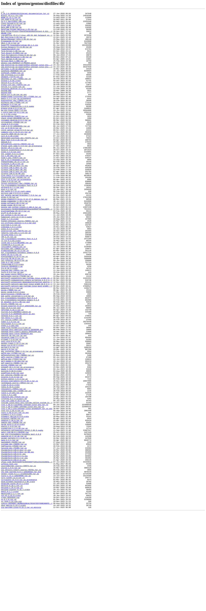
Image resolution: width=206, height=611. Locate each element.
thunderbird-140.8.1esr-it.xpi (16, 538)
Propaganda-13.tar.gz (11, 47)
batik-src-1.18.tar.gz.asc (14, 111)
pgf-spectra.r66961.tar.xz (14, 434)
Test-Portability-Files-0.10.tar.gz (18, 64)
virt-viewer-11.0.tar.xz (13, 571)
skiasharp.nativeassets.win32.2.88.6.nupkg (22, 514)
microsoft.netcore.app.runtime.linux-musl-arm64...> (26, 341)
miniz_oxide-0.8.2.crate (13, 348)
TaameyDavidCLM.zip (10, 57)
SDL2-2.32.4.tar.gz (10, 50)
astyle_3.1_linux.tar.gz (13, 102)
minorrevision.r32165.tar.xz (15, 351)
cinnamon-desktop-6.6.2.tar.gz (16, 142)
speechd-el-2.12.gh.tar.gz (14, 521)
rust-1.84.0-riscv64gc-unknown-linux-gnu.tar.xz (24, 483)
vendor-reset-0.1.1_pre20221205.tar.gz (20, 566)
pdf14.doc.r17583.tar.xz (13, 422)
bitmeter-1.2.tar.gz (10, 123)
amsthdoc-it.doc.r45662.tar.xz (16, 92)
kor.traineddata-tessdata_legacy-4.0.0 (20, 301)
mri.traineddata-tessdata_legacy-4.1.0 (20, 358)
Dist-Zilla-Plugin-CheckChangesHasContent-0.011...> (26, 35)
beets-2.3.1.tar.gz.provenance (16, 116)
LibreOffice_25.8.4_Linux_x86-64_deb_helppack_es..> (26, 40)
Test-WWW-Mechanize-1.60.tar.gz (16, 66)
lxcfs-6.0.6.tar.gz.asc (12, 325)
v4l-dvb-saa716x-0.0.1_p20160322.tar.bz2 (21, 564)
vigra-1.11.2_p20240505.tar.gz (16, 569)
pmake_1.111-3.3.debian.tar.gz (16, 441)
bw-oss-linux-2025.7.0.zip (14, 130)
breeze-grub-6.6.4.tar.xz (13, 128)
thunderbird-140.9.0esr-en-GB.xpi (17, 540)
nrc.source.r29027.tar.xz (13, 381)
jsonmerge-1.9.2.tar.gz (12, 291)
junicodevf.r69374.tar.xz (13, 294)
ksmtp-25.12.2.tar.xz (11, 303)
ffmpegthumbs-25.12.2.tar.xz (15, 192)
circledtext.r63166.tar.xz (14, 144)
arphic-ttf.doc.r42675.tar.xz (15, 99)
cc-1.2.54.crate (8, 135)
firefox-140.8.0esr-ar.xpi (14, 199)
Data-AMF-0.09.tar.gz (11, 31)
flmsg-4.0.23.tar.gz (10, 216)
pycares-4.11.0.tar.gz (12, 450)
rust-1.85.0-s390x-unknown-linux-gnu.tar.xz (22, 486)
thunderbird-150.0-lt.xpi (13, 550)
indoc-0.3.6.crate (10, 272)
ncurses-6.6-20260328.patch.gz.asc (18, 374)
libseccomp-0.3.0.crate (12, 315)
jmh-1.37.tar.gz (8, 282)
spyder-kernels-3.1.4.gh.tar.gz (16, 524)
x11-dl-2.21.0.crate (10, 592)
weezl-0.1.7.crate (10, 588)
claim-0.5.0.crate (10, 147)
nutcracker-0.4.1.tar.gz (13, 386)
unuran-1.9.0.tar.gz (10, 559)
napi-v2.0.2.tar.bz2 (10, 367)
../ (2, 12)
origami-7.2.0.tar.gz (11, 405)
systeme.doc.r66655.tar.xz (14, 531)
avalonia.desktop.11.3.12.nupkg (16, 104)
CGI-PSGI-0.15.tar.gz (11, 21)
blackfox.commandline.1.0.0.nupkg (17, 125)
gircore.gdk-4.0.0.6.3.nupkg (15, 230)
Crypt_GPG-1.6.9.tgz (10, 28)
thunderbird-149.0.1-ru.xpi (14, 545)
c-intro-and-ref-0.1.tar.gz (14, 133)
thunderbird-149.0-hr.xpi (13, 543)
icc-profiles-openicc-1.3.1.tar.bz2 (18, 265)
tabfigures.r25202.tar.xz (13, 533)
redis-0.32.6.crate (10, 462)
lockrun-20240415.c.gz (12, 317)
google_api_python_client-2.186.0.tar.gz (21, 246)
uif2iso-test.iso (9, 554)
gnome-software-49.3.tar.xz (14, 242)
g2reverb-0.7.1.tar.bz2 (12, 223)
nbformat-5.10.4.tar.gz (12, 370)
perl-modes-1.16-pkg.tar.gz (14, 431)
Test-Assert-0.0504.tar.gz (14, 61)
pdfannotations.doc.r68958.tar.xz (17, 424)
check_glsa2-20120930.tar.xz (15, 140)
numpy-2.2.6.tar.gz (10, 384)
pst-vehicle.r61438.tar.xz (14, 448)
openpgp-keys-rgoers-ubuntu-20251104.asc (21, 396)
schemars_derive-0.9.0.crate (15, 498)
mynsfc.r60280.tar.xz (11, 362)
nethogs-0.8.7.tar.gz (11, 377)
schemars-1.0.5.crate (11, 495)
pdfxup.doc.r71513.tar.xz (13, 429)
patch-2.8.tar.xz (9, 417)
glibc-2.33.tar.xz (10, 234)
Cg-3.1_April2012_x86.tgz (13, 24)
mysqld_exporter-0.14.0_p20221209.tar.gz (21, 365)
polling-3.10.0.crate (11, 443)
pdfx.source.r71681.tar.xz (14, 426)
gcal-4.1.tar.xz (8, 225)
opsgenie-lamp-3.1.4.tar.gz (14, 403)
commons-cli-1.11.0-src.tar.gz (16, 156)
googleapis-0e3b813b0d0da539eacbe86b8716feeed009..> (26, 249)
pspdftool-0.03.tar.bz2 (12, 445)
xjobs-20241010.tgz (10, 595)
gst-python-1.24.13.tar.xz (14, 256)
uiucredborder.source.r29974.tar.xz (18, 557)
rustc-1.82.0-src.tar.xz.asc (15, 493)
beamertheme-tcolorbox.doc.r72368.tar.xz (21, 114)
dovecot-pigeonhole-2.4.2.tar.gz (17, 178)
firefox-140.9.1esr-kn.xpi (14, 204)
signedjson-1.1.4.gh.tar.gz (14, 512)
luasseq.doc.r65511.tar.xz (14, 322)
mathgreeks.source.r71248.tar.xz (17, 329)
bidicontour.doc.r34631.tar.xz (16, 118)
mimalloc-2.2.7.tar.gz (12, 344)
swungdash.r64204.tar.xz (13, 528)
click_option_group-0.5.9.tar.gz (17, 154)
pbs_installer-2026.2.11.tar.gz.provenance (22, 419)
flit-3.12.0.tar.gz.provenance (16, 213)
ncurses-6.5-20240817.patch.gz (16, 372)
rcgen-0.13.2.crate (10, 460)
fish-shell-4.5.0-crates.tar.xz (16, 208)
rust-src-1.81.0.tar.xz (12, 490)
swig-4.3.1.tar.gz (10, 526)
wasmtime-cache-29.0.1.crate (15, 578)
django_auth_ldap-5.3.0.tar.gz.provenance (21, 173)
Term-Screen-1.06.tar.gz (13, 59)
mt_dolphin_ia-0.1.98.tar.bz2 (15, 360)
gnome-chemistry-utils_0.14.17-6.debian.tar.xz (24, 237)
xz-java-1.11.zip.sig (11, 599)
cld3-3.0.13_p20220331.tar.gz (15, 149)
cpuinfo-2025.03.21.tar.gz (14, 159)
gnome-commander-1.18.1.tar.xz (16, 239)
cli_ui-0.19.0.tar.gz (11, 152)
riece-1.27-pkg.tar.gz (12, 469)
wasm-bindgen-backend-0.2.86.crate (18, 576)
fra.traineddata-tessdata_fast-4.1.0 (19, 220)
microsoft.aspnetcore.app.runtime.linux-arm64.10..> (26, 332)
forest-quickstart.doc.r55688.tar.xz (19, 218)
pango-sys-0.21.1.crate (12, 412)
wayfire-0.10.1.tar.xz (12, 581)
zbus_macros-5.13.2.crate (13, 604)
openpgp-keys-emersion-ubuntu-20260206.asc (22, 393)
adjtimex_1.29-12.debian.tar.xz (16, 80)
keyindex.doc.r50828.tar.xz (14, 296)
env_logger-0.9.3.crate (12, 182)
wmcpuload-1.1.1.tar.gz (12, 590)
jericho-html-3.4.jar (11, 280)
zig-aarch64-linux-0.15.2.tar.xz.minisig (21, 607)
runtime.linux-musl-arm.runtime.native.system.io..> (26, 481)
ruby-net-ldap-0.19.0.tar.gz (15, 479)
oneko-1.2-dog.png (10, 389)
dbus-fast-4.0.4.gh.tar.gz (14, 166)
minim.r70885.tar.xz (10, 346)
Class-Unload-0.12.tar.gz (13, 26)
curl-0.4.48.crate (10, 161)
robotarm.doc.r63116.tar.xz (14, 474)
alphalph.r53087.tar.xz (12, 85)
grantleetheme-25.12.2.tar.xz (15, 251)
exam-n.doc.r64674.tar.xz (13, 187)
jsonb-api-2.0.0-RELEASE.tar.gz (16, 289)
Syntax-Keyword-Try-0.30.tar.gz (16, 54)
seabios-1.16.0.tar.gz (12, 502)
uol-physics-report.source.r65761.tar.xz (21, 562)
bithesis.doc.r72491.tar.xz (14, 121)
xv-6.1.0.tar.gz (8, 597)
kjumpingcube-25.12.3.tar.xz (15, 298)
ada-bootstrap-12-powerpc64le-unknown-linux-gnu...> (26, 78)
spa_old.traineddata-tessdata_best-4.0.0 (21, 519)
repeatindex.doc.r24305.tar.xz (16, 467)
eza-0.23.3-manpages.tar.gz (14, 189)
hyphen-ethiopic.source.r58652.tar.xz (19, 263)
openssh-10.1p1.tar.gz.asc (14, 400)
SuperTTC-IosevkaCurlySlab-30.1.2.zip (19, 52)
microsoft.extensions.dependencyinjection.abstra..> (26, 336)
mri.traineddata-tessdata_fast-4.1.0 (19, 355)
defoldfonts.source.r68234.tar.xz (17, 170)
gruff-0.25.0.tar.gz (10, 253)
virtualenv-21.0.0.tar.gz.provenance (19, 573)
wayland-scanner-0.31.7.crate (15, 585)
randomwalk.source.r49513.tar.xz (17, 457)
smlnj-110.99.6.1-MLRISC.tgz (15, 517)
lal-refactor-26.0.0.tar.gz (14, 310)
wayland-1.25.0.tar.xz (12, 583)
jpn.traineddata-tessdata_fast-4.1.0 (19, 284)
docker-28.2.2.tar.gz (11, 175)
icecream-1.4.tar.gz (10, 268)
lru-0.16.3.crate (9, 320)
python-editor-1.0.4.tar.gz (14, 453)
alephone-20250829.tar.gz (13, 83)
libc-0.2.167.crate (10, 313)
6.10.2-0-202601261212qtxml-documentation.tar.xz (25, 14)
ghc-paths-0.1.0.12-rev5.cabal (16, 227)
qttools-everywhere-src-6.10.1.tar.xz (19, 455)
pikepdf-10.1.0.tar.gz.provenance (17, 438)
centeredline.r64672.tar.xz (14, 137)
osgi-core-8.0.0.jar (10, 407)
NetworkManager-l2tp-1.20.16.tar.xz (18, 45)
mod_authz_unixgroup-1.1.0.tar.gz (17, 353)
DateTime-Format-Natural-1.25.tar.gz (19, 33)
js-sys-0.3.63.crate (10, 287)
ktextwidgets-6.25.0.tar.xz (14, 306)
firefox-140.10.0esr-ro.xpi (14, 197)
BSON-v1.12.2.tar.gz (10, 19)
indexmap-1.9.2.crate (11, 270)
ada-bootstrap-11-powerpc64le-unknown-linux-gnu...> (26, 76)
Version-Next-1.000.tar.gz (14, 71)
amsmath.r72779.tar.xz (12, 90)
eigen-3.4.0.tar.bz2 (10, 180)
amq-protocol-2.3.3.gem (12, 88)
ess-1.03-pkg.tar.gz (10, 185)
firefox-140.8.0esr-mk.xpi (14, 201)
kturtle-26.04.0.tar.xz (12, 308)
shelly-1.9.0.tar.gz (10, 509)
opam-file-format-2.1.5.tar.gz (16, 391)
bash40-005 (6, 106)
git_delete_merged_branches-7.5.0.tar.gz (21, 232)
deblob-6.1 (6, 168)
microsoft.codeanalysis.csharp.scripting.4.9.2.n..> (26, 334)
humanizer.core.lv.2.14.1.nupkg (16, 258)
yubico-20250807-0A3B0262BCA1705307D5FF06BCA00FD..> (26, 602)
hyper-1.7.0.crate (10, 261)
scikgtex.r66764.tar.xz (12, 500)
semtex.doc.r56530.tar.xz (13, 505)
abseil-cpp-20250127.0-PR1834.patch (18, 73)
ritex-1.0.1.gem (8, 471)
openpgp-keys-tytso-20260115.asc (17, 398)
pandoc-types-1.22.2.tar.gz (14, 410)
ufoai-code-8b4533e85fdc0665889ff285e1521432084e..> (26, 552)
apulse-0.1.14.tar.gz (11, 97)
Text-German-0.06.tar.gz (13, 69)
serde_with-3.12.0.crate (13, 507)
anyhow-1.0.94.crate (10, 95)
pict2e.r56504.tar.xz (11, 436)
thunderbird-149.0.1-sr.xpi (14, 547)
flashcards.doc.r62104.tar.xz (15, 211)
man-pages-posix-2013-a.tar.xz (16, 327)
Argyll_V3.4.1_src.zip (12, 16)
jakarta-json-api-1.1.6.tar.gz (16, 277)
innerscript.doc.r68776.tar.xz (16, 275)
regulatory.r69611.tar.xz (13, 464)
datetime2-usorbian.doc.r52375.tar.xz (19, 163)
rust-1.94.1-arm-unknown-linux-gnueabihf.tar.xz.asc (26, 488)
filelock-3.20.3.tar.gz (12, 194)
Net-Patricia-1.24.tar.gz (13, 42)
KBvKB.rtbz (6, 38)
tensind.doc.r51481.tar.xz (14, 535)
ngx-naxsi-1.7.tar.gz (11, 379)
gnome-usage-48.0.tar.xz (13, 244)
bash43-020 (6, 109)
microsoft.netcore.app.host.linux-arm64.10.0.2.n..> (26, 339)
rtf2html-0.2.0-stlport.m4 (14, 476)
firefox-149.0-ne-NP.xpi (13, 206)
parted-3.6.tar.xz (10, 415)
